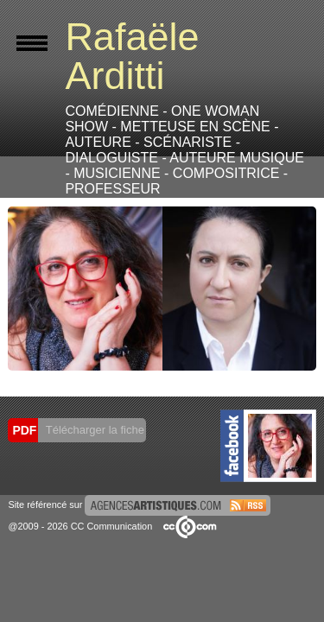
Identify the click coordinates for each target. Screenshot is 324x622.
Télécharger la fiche (93, 429)
